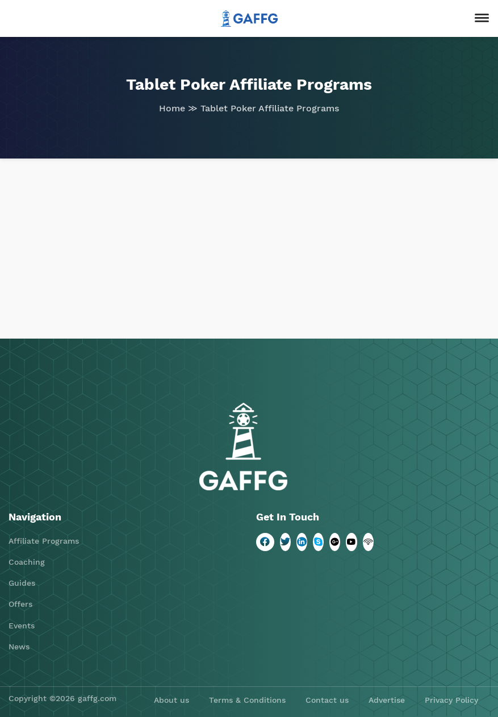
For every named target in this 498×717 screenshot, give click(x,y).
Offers (20, 603)
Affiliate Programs (44, 540)
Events (22, 625)
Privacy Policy (451, 700)
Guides (22, 582)
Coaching (27, 561)
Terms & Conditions (247, 700)
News (19, 646)
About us (171, 700)
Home (172, 108)
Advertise (387, 700)
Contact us (327, 700)
